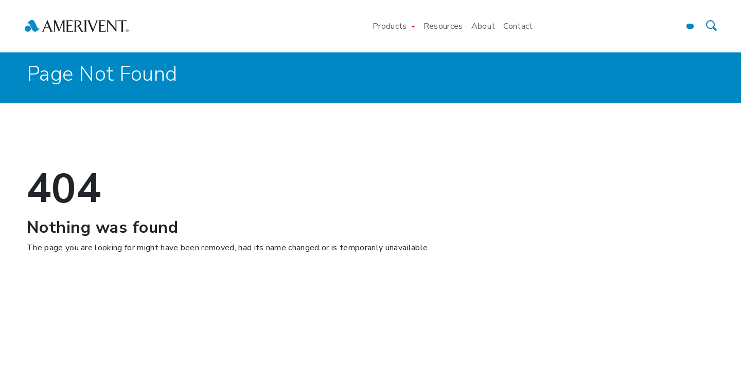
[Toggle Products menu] (413, 26)
